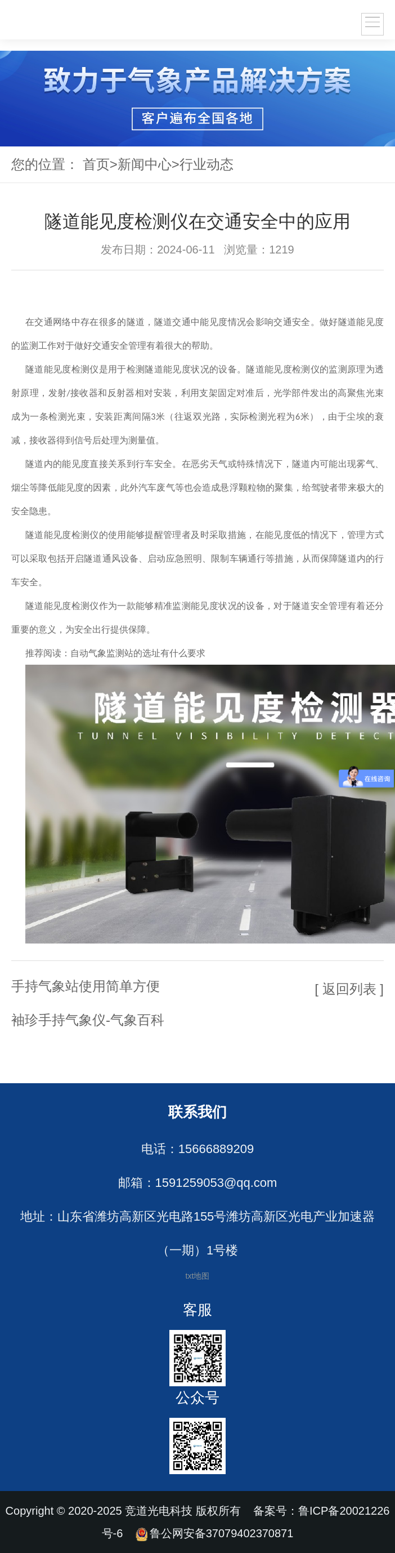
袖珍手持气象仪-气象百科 (87, 1019)
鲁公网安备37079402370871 (215, 1533)
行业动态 (206, 164)
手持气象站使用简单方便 (85, 986)
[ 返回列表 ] (349, 988)
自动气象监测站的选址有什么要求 (137, 653)
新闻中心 (145, 164)
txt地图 (198, 1275)
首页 (96, 164)
